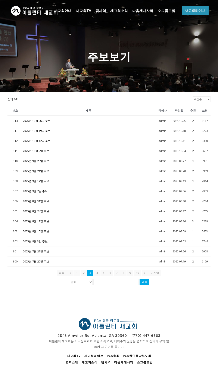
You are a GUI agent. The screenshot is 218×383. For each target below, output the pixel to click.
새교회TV (74, 356)
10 (137, 273)
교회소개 (71, 362)
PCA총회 (113, 356)
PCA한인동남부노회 (137, 356)
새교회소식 (89, 362)
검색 (144, 281)
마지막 (155, 273)
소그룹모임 (145, 362)
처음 (62, 273)
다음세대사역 (123, 362)
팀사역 (105, 362)
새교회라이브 (93, 356)
